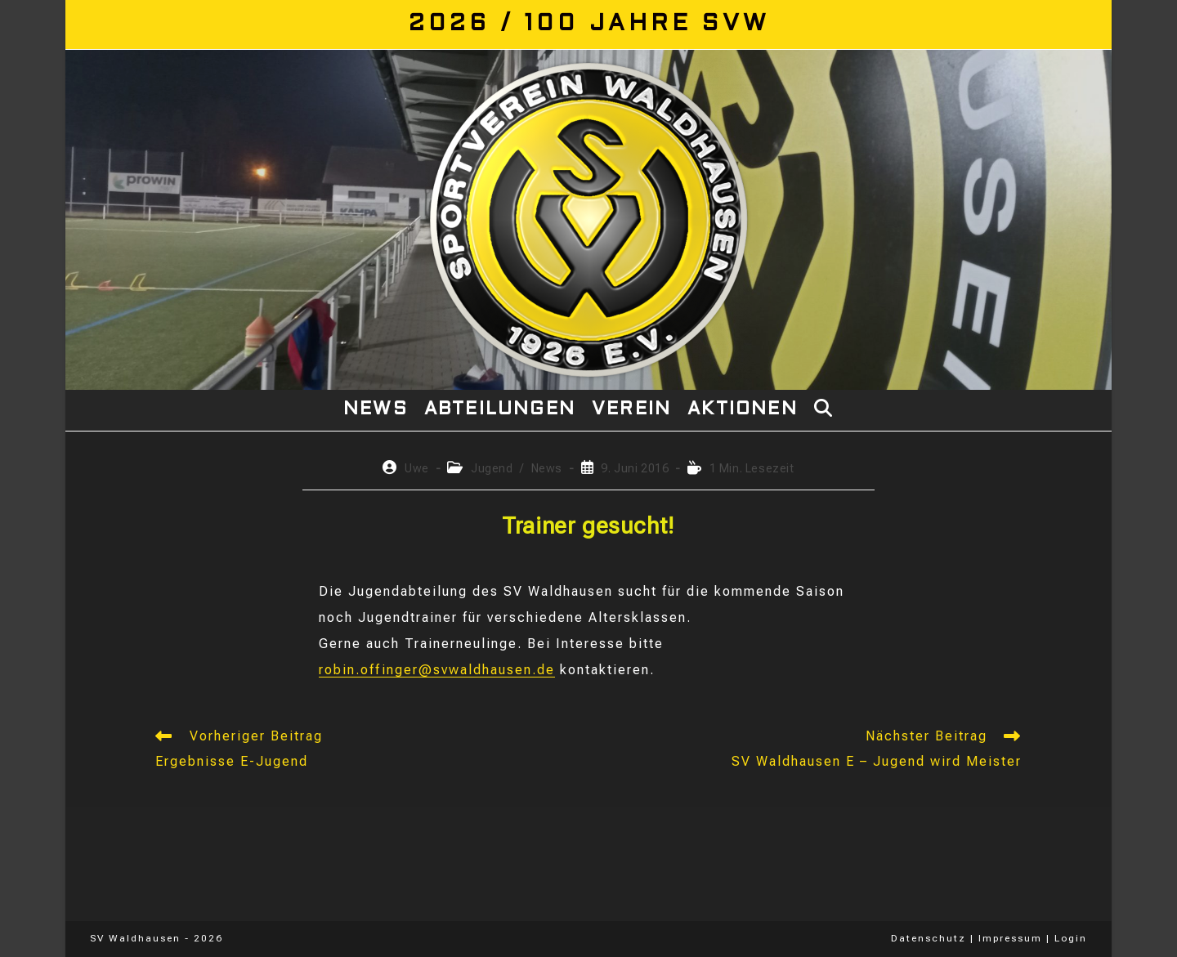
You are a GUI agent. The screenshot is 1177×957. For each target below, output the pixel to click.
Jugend (492, 468)
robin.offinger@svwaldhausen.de (437, 670)
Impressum (1010, 938)
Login (1070, 938)
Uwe (417, 468)
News (546, 468)
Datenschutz (928, 938)
